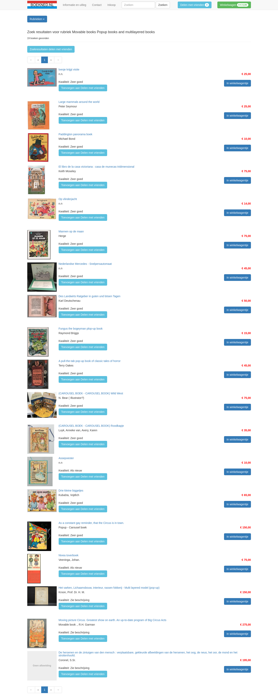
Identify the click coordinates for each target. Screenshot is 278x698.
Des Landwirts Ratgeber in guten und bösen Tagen (89, 296)
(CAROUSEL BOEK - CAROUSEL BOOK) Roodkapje (91, 425)
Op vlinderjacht (68, 199)
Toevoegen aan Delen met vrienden (83, 88)
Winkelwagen (234, 5)
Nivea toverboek (68, 555)
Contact (96, 4)
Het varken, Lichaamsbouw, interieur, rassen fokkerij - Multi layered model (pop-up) (109, 587)
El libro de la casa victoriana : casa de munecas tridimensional (96, 166)
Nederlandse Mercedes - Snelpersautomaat (85, 263)
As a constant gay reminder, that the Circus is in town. (91, 522)
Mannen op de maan (71, 231)
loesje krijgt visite (69, 69)
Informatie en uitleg (74, 4)
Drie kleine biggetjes (71, 490)
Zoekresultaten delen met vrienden (51, 49)
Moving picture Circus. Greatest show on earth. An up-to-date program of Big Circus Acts (112, 620)
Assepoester (66, 458)
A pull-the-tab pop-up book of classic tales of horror (90, 361)
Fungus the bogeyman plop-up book (81, 328)
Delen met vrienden (194, 5)
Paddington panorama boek (75, 134)
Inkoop (112, 4)
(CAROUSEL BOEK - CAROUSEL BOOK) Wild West (91, 393)
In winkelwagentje (237, 83)
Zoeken (163, 4)
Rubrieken (37, 19)
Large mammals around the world (79, 101)
